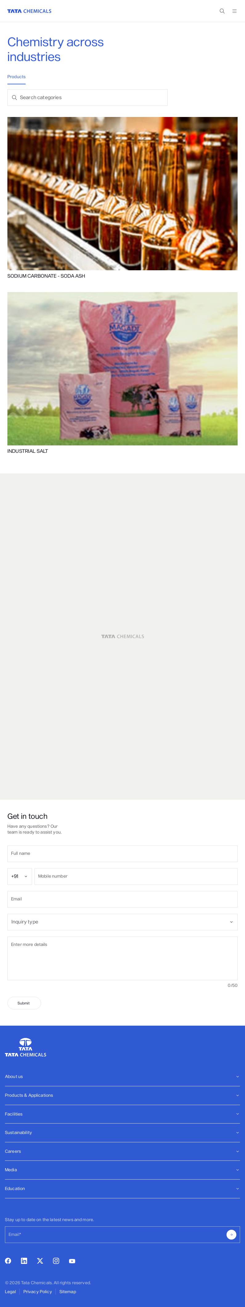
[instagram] (56, 1262)
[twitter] (40, 1262)
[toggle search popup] (222, 11)
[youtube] (72, 1262)
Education (122, 1188)
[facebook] (8, 1262)
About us (122, 1076)
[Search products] (93, 98)
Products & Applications (122, 1095)
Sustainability (122, 1132)
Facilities (122, 1114)
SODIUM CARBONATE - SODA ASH (46, 276)
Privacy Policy (37, 1291)
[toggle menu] (234, 11)
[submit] (24, 1017)
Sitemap (67, 1291)
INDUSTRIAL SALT (27, 451)
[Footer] (122, 1077)
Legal (10, 1291)
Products (16, 76)
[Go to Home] (29, 11)
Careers (122, 1151)
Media (122, 1169)
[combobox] (19, 886)
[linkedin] (24, 1262)
